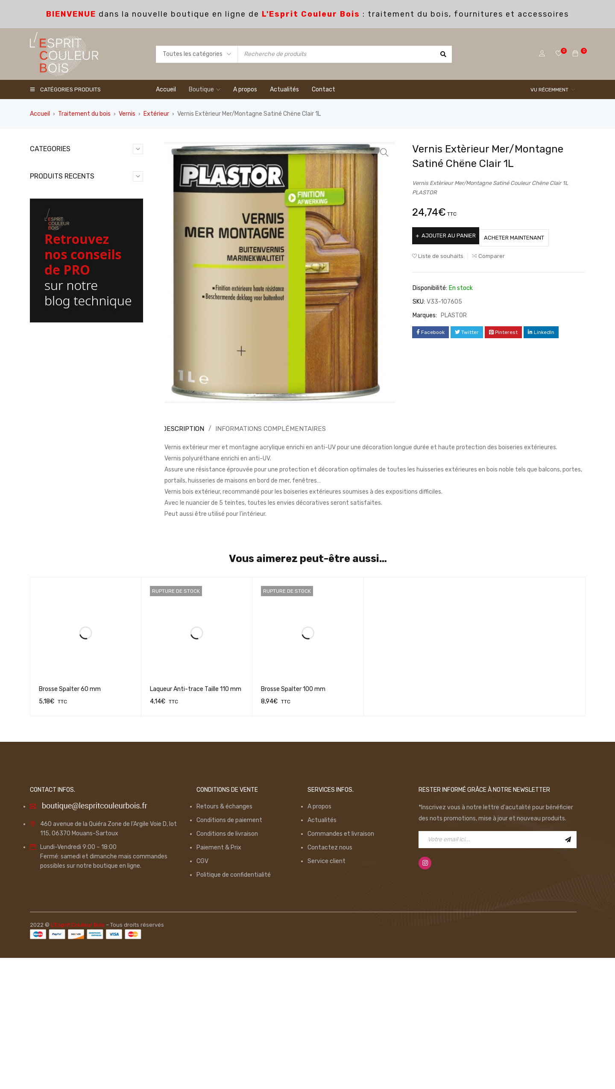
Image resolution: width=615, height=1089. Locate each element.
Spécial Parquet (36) (67, 262)
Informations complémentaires (265, 428)
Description (182, 428)
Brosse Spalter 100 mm (293, 819)
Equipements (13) (63, 193)
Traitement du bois (84, 113)
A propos (319, 937)
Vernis (127, 113)
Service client (327, 991)
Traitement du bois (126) (73, 275)
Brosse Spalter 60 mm (70, 819)
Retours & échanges (224, 937)
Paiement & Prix (218, 978)
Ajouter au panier (452, 235)
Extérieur (156, 113)
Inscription (568, 970)
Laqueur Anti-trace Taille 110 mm (195, 819)
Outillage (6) (55, 221)
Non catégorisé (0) (64, 207)
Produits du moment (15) (73, 234)
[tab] (181, 428)
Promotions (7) (59, 248)
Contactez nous (330, 978)
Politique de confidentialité (233, 1005)
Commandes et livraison (341, 964)
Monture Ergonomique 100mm (105, 321)
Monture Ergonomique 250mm (105, 377)
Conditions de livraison (227, 964)
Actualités (322, 950)
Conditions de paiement (229, 950)
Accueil (40, 113)
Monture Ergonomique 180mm (105, 433)
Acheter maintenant (528, 235)
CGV (202, 991)
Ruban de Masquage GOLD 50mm (102, 489)
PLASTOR (454, 313)
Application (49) (61, 166)
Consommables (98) (67, 180)
